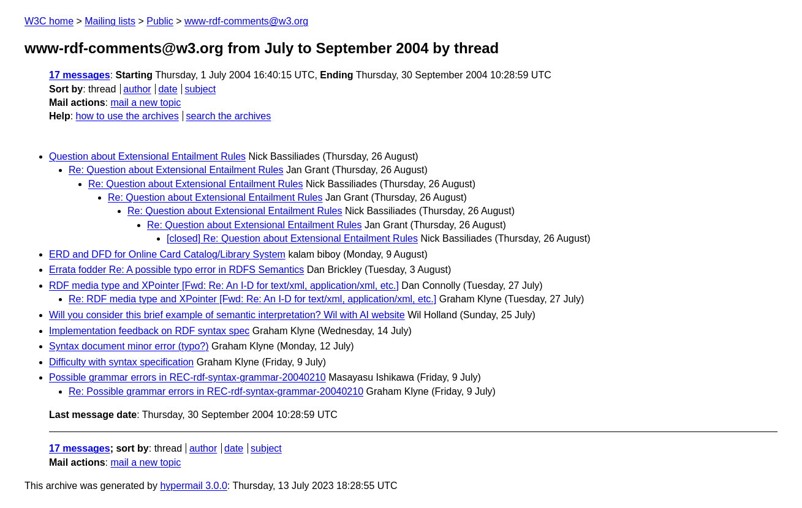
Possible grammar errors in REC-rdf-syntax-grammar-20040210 (187, 377)
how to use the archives (127, 116)
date (167, 89)
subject (200, 89)
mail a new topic (145, 102)
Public (159, 21)
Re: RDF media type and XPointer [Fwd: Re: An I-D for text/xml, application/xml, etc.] (252, 299)
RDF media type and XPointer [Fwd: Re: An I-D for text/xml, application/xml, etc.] (224, 285)
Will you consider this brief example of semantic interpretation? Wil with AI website (227, 315)
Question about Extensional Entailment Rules (147, 156)
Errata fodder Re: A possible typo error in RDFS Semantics (176, 269)
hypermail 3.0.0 (193, 485)
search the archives (228, 116)
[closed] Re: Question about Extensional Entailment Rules (292, 238)
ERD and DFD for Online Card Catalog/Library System (167, 254)
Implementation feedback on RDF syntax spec (149, 331)
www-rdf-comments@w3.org (246, 21)
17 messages (79, 75)
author (137, 89)
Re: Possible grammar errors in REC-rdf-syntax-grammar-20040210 (216, 391)
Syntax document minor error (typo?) (129, 346)
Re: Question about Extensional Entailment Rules (176, 170)
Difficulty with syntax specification (121, 362)
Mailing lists (110, 21)
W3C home (49, 21)
